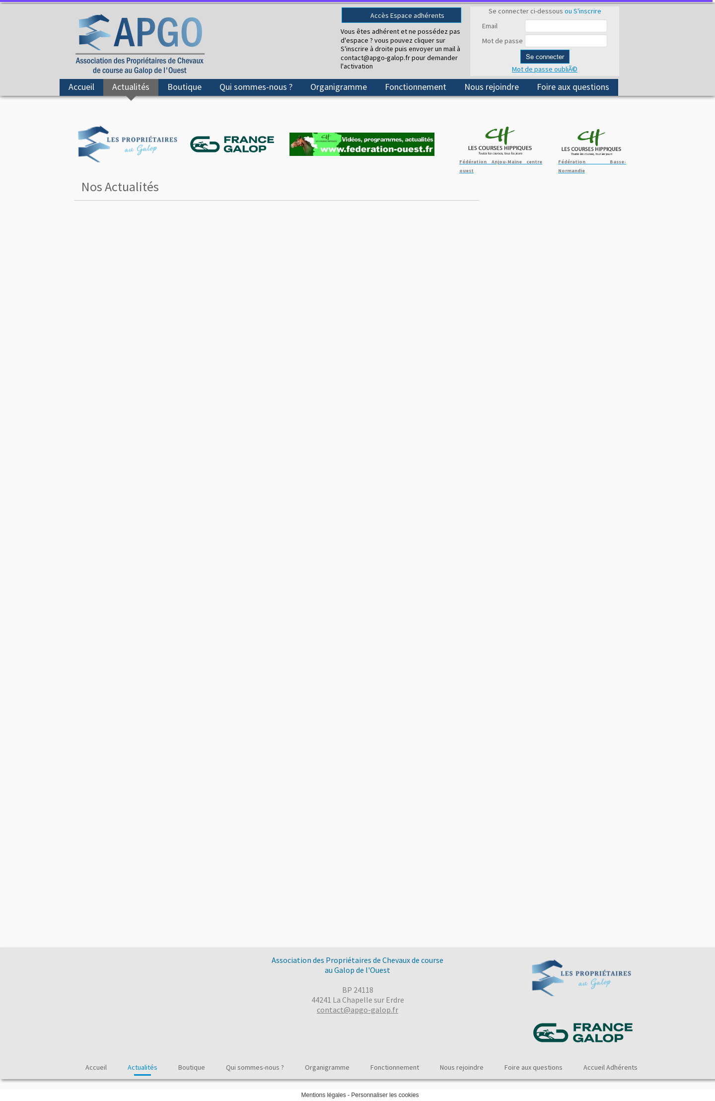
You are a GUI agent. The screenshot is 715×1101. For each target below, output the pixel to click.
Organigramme (338, 86)
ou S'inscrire (583, 10)
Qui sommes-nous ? (255, 86)
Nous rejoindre (491, 86)
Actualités (130, 86)
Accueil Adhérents (610, 1067)
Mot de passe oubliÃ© (544, 69)
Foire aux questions (573, 86)
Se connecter (545, 57)
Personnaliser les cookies (385, 1095)
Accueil (81, 86)
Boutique (184, 86)
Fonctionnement (415, 86)
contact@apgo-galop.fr (357, 1010)
